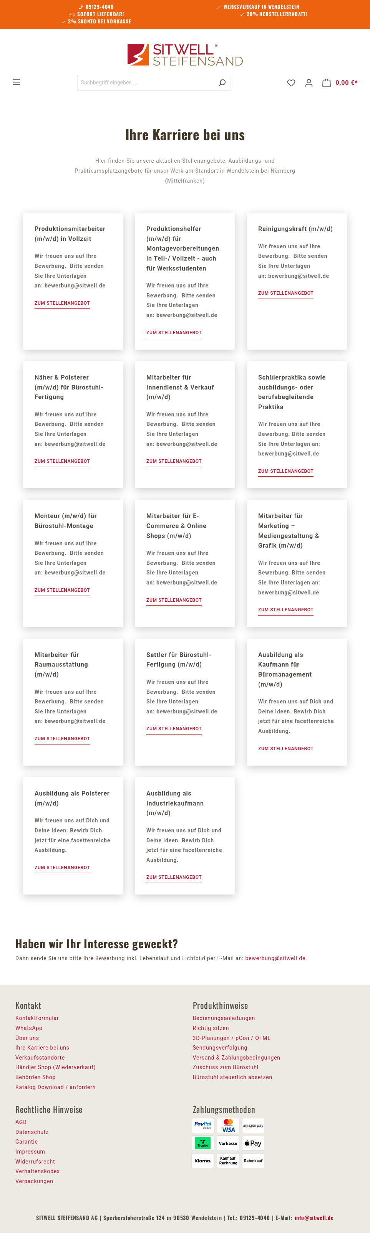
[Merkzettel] (291, 83)
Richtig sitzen (211, 1028)
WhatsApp (29, 1028)
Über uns (27, 1038)
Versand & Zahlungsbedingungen (236, 1058)
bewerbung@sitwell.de (275, 958)
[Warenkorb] (340, 83)
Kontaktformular (37, 1018)
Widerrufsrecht (35, 1162)
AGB (21, 1122)
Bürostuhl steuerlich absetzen (232, 1077)
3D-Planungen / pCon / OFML (232, 1038)
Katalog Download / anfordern (55, 1087)
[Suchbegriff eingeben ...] (145, 83)
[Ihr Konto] (309, 83)
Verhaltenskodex (37, 1171)
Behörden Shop (35, 1077)
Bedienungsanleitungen (224, 1018)
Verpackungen (34, 1181)
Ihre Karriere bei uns (42, 1048)
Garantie (26, 1142)
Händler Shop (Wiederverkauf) (55, 1067)
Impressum (30, 1152)
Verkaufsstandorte (40, 1058)
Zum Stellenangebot (62, 303)
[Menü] (16, 82)
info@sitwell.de (314, 1217)
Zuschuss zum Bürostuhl (226, 1067)
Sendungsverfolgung (220, 1048)
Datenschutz (32, 1132)
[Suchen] (222, 83)
